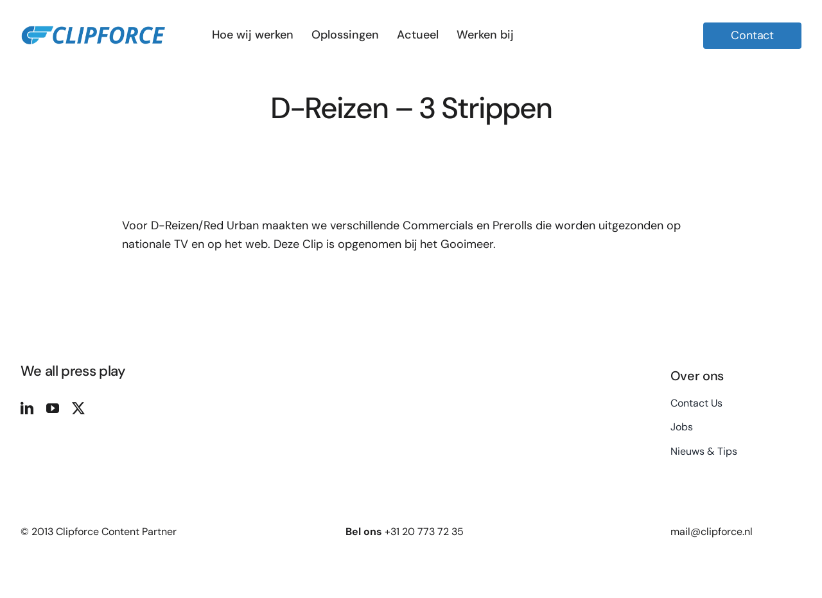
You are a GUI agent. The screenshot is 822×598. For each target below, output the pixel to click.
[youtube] (52, 408)
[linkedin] (27, 408)
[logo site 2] (93, 20)
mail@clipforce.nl (711, 531)
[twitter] (78, 408)
